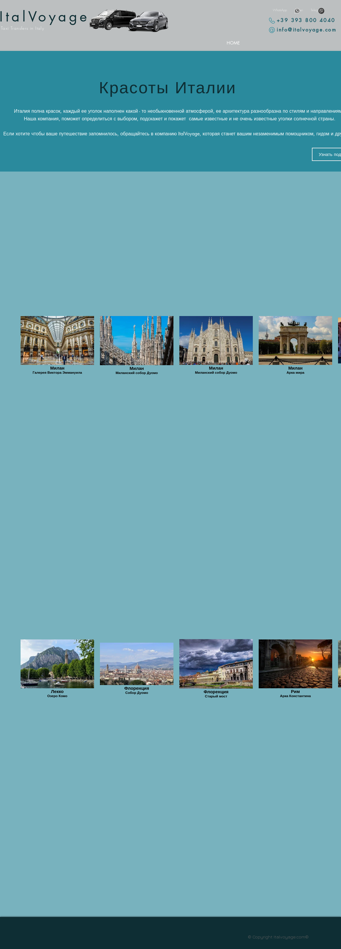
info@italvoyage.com (306, 29)
